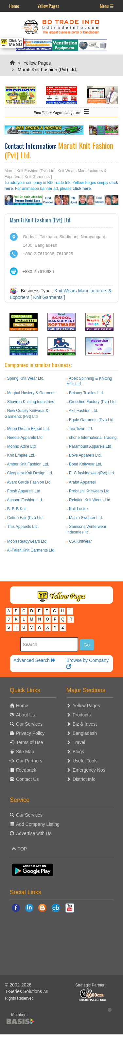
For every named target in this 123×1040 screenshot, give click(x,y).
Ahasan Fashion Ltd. (25, 500)
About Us (25, 714)
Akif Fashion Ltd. (83, 410)
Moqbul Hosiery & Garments (32, 393)
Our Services (29, 724)
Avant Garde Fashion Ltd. (29, 482)
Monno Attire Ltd (21, 446)
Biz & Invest (85, 724)
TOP (19, 848)
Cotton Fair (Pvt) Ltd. (25, 517)
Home (14, 5)
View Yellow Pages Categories (61, 111)
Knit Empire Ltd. (21, 455)
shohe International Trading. (93, 437)
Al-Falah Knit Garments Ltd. (31, 550)
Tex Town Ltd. (81, 428)
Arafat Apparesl (82, 482)
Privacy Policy (30, 733)
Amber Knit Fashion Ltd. (28, 464)
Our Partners (29, 760)
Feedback (26, 770)
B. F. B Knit (16, 509)
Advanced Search (34, 660)
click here (82, 188)
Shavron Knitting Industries (30, 401)
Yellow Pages (48, 5)
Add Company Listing (38, 824)
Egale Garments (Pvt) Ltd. (91, 420)
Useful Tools (85, 760)
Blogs (78, 751)
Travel (79, 742)
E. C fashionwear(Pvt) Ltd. (92, 473)
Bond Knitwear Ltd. (85, 464)
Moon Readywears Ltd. (27, 541)
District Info (84, 779)
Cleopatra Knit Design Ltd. (30, 473)
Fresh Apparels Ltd (23, 491)
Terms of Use (29, 742)
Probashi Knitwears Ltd (89, 491)
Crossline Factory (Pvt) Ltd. (92, 401)
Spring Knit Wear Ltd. (25, 378)
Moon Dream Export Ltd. (28, 428)
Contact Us (27, 779)
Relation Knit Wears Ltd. (90, 500)
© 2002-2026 (18, 984)
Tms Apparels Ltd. (23, 526)
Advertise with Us (33, 833)
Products (82, 714)
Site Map (25, 751)
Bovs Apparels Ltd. (85, 455)
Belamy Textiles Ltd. (86, 393)
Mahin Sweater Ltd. (86, 517)
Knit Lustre (78, 509)
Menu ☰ (107, 5)
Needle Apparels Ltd (25, 437)
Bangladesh (85, 733)
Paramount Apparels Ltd (90, 446)
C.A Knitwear (80, 541)
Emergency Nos (89, 770)
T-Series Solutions (24, 991)
